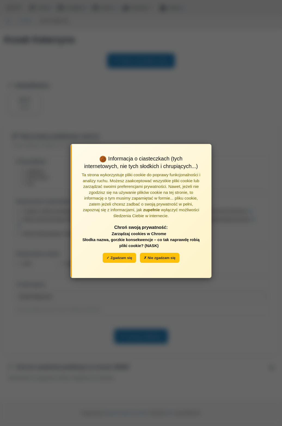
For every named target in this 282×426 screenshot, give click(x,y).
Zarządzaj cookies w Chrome (139, 234)
